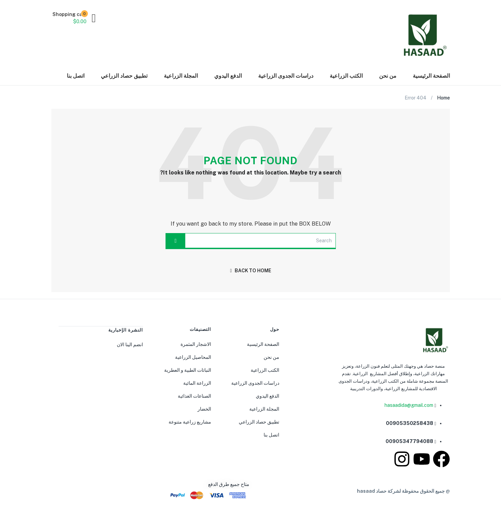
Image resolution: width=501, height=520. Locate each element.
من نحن (387, 76)
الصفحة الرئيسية (431, 76)
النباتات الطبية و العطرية (187, 370)
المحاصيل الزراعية (193, 357)
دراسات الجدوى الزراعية (285, 76)
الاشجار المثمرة (196, 344)
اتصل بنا (75, 76)
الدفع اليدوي (228, 76)
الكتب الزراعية (346, 76)
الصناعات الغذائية (194, 396)
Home (443, 98)
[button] (73, 18)
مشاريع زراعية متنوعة (190, 422)
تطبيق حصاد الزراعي (124, 76)
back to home (250, 270)
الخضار (204, 409)
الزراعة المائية (197, 383)
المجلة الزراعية (181, 76)
